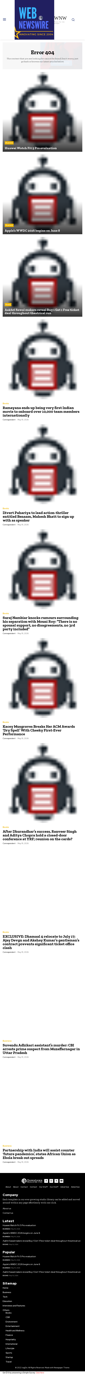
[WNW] (32, 1180)
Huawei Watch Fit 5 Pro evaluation (19, 1225)
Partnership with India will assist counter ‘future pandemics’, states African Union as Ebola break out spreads (39, 1154)
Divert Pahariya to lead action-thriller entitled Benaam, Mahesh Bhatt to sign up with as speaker (38, 516)
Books (8, 304)
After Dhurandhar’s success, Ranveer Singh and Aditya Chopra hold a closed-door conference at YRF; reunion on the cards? (40, 835)
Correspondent (9, 420)
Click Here (40, 1373)
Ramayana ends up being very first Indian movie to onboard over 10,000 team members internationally (41, 411)
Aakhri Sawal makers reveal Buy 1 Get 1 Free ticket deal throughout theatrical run (42, 1240)
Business (9, 143)
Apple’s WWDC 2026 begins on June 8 (21, 1233)
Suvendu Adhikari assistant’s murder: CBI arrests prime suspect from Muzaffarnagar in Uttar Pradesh (41, 1049)
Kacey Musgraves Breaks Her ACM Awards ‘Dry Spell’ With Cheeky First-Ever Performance (39, 730)
